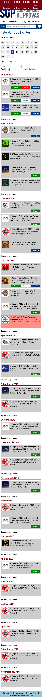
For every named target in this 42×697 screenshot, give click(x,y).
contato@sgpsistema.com (24, 695)
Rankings (6, 8)
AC (3, 42)
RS (31, 52)
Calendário (16, 1)
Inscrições (35, 87)
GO (3, 47)
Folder (25, 100)
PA (27, 47)
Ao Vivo (25, 87)
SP (8, 56)
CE (27, 42)
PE (36, 47)
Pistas (35, 1)
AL (8, 42)
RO (22, 52)
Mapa (16, 87)
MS (17, 47)
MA (8, 47)
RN (17, 52)
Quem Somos (35, 6)
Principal (6, 1)
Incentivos (16, 8)
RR (27, 52)
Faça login (23, 21)
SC (36, 52)
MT (22, 47)
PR (8, 52)
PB (31, 47)
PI (3, 52)
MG (13, 47)
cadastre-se (34, 21)
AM (13, 42)
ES (36, 42)
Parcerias (26, 8)
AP (17, 42)
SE (3, 56)
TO (13, 56)
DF (31, 42)
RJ (13, 52)
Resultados (26, 1)
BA (22, 42)
